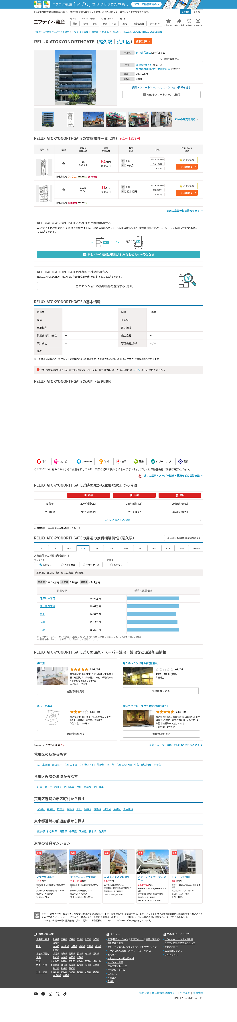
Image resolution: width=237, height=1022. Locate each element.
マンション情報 (115, 962)
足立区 (107, 809)
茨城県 (83, 831)
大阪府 (56, 961)
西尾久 (58, 787)
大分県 (88, 972)
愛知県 (56, 957)
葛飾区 (117, 809)
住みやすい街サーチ (117, 965)
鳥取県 (72, 964)
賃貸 (110, 939)
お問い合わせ (171, 946)
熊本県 (80, 972)
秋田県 (88, 939)
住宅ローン (113, 973)
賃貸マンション (120, 939)
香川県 (56, 968)
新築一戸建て (128, 950)
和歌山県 (97, 961)
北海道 (56, 939)
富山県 (80, 953)
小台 (136, 764)
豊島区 (70, 809)
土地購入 (112, 954)
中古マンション (149, 946)
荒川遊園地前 (87, 764)
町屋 (39, 787)
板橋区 (87, 809)
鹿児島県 (57, 975)
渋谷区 (41, 809)
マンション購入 (115, 946)
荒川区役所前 (124, 764)
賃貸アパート (137, 939)
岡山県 (64, 964)
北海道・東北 (42, 939)
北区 (79, 809)
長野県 (72, 953)
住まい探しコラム (116, 969)
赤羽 (42, 622)
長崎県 (72, 972)
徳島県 (96, 964)
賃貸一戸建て (152, 939)
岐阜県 (64, 957)
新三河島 (146, 764)
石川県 (88, 953)
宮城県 (80, 939)
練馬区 (97, 809)
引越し (111, 981)
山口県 (88, 964)
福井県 (96, 953)
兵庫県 (64, 961)
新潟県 (56, 953)
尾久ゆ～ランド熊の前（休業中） (141, 663)
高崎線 (140, 65)
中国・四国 (41, 964)
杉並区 (60, 809)
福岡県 (56, 972)
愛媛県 (64, 968)
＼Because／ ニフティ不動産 (179, 939)
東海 (38, 957)
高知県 (72, 968)
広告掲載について (173, 950)
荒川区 (123, 41)
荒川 (79, 787)
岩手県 (72, 939)
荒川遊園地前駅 (161, 69)
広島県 (56, 964)
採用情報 (198, 992)
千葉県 (73, 831)
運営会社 (144, 992)
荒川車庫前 (43, 764)
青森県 (64, 939)
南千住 (157, 764)
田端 (42, 630)
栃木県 (92, 831)
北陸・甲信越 (42, 953)
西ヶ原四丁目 (47, 606)
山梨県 (64, 953)
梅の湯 (41, 663)
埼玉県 (63, 831)
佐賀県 (64, 972)
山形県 (96, 939)
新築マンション (131, 946)
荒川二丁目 (70, 764)
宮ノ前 (110, 764)
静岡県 (72, 957)
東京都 (140, 52)
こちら (136, 370)
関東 (38, 946)
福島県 (56, 942)
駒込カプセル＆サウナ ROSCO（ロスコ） (145, 706)
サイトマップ (171, 954)
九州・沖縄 (41, 972)
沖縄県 (66, 975)
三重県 (80, 957)
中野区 (51, 809)
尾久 (42, 614)
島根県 (80, 964)
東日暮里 (99, 787)
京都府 (72, 961)
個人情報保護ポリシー (164, 992)
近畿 (38, 961)
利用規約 (185, 992)
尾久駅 (105, 41)
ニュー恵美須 (44, 706)
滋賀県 (80, 961)
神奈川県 (52, 831)
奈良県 (88, 961)
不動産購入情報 (115, 943)
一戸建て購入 (114, 950)
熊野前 (100, 764)
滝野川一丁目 (47, 598)
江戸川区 (128, 809)
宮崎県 (96, 972)
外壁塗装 (112, 977)
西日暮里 (57, 764)
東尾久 (87, 787)
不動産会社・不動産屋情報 (121, 958)
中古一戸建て (143, 950)
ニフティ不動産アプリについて (180, 943)
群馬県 (102, 831)
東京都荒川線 (143, 69)
